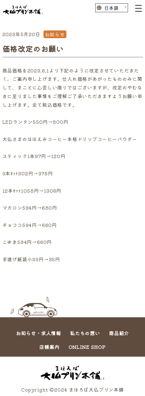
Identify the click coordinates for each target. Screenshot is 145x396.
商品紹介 (119, 333)
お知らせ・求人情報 (38, 333)
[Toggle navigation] (138, 7)
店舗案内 (49, 346)
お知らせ (55, 34)
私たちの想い (85, 333)
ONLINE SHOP (87, 346)
